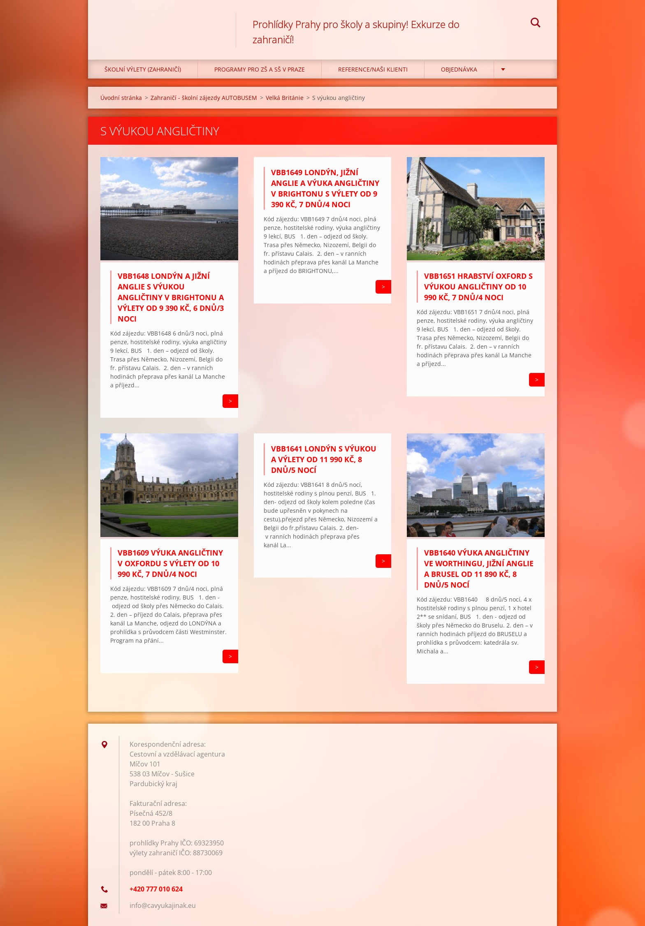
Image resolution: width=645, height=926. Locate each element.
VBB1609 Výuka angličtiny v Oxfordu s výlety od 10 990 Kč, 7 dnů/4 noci (170, 563)
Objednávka (459, 69)
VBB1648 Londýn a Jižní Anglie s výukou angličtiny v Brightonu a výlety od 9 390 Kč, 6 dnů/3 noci (171, 297)
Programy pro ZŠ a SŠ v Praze (259, 69)
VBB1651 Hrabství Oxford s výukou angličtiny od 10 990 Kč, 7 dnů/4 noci (478, 286)
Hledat (536, 23)
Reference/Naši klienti (373, 69)
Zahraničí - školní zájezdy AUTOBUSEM (204, 98)
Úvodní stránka (121, 98)
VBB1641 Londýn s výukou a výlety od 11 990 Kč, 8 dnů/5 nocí (323, 459)
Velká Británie (285, 98)
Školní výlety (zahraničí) (142, 69)
